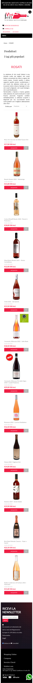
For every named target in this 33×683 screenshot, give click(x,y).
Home (5, 43)
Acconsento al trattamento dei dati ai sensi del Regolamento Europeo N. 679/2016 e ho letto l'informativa (12, 631)
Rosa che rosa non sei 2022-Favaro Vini (16, 139)
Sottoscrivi (7, 643)
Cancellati (15, 643)
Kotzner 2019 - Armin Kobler (13, 501)
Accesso (16, 32)
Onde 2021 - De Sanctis (11, 301)
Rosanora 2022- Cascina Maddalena (15, 422)
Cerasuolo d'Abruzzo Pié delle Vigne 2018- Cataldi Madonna (15, 381)
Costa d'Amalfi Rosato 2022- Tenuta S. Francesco (16, 219)
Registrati (6, 32)
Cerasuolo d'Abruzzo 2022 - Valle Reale (16, 341)
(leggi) (4, 638)
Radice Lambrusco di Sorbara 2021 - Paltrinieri (15, 583)
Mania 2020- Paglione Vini (12, 462)
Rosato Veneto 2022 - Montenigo (14, 179)
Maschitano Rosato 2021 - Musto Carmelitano (14, 261)
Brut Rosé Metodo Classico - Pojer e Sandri (15, 542)
